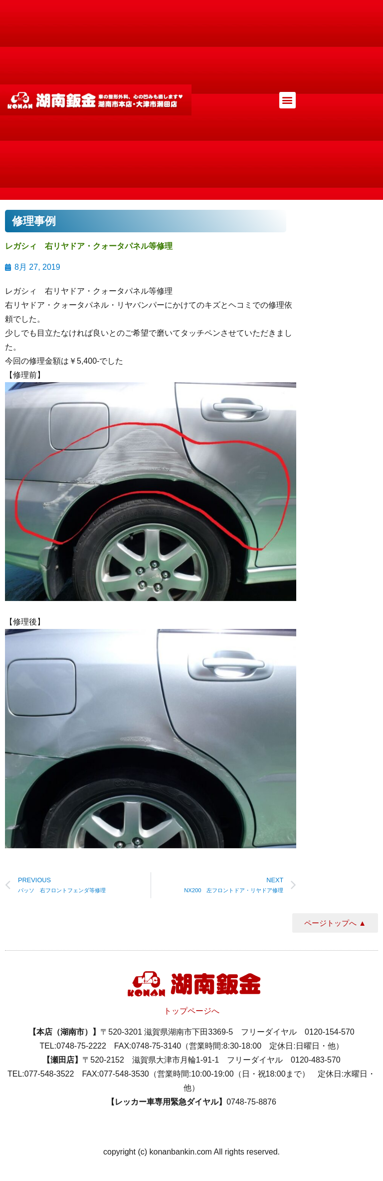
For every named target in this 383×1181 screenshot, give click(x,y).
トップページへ (191, 1011)
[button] (287, 100)
